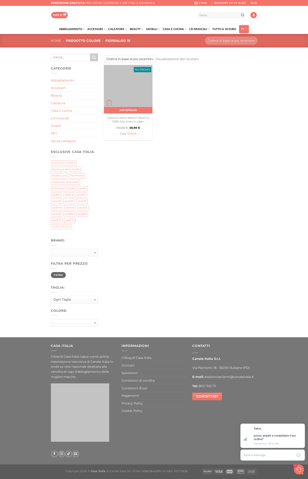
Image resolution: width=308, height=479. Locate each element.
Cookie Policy (132, 411)
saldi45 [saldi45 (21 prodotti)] (70, 207)
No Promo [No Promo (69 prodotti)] (77, 175)
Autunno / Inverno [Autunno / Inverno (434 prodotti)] (63, 162)
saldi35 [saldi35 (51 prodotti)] (82, 201)
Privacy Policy (132, 403)
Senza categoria (63, 141)
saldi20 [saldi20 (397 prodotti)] (81, 194)
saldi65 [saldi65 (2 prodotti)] (82, 213)
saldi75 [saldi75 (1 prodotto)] (69, 220)
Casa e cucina (175, 29)
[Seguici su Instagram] (61, 454)
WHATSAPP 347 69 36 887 (230, 3)
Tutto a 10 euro (224, 29)
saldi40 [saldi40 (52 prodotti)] (57, 207)
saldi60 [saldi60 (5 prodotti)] (69, 213)
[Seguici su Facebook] (54, 454)
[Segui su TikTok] (68, 454)
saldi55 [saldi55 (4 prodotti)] (56, 213)
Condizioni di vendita (138, 380)
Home (56, 41)
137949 (131, 133)
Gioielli (153, 29)
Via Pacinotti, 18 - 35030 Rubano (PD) (221, 368)
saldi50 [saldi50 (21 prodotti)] (83, 207)
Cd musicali (199, 29)
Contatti (128, 365)
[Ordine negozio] (231, 41)
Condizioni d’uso (134, 388)
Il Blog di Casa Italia (136, 358)
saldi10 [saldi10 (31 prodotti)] (56, 194)
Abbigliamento (72, 29)
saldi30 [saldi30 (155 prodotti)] (69, 201)
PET (54, 133)
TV (244, 29)
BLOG (254, 3)
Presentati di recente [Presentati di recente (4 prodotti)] (65, 182)
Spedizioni (130, 373)
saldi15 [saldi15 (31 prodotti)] (69, 194)
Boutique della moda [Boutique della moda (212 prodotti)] (66, 169)
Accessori (96, 29)
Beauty (136, 29)
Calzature (117, 29)
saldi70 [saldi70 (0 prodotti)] (56, 220)
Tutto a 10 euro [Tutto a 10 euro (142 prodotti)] (61, 226)
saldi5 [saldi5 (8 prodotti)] (82, 188)
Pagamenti (130, 396)
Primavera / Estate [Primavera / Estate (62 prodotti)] (63, 188)
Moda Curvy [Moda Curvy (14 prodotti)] (59, 175)
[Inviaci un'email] (75, 454)
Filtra (58, 274)
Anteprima (128, 110)
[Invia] (242, 15)
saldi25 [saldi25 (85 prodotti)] (56, 201)
